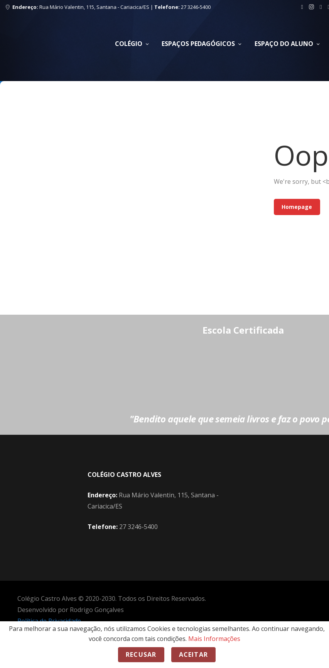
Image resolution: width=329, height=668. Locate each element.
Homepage (297, 206)
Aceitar (193, 654)
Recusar (141, 654)
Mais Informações (214, 638)
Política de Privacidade (49, 621)
